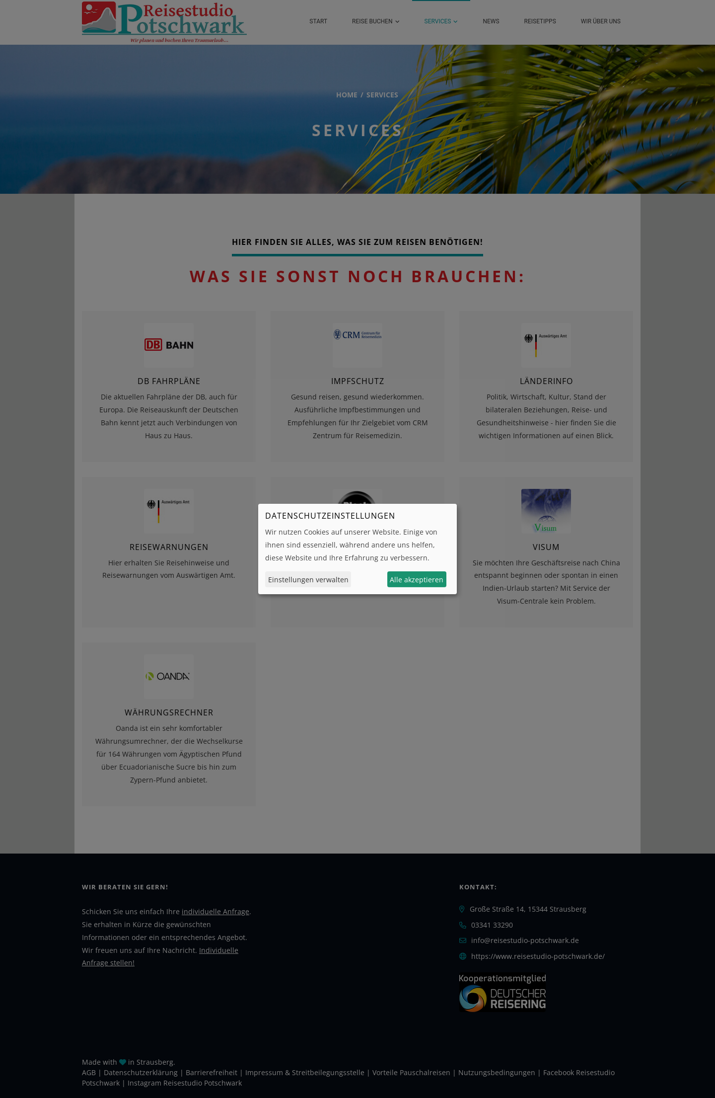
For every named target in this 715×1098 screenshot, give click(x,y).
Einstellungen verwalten (308, 579)
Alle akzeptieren (416, 579)
